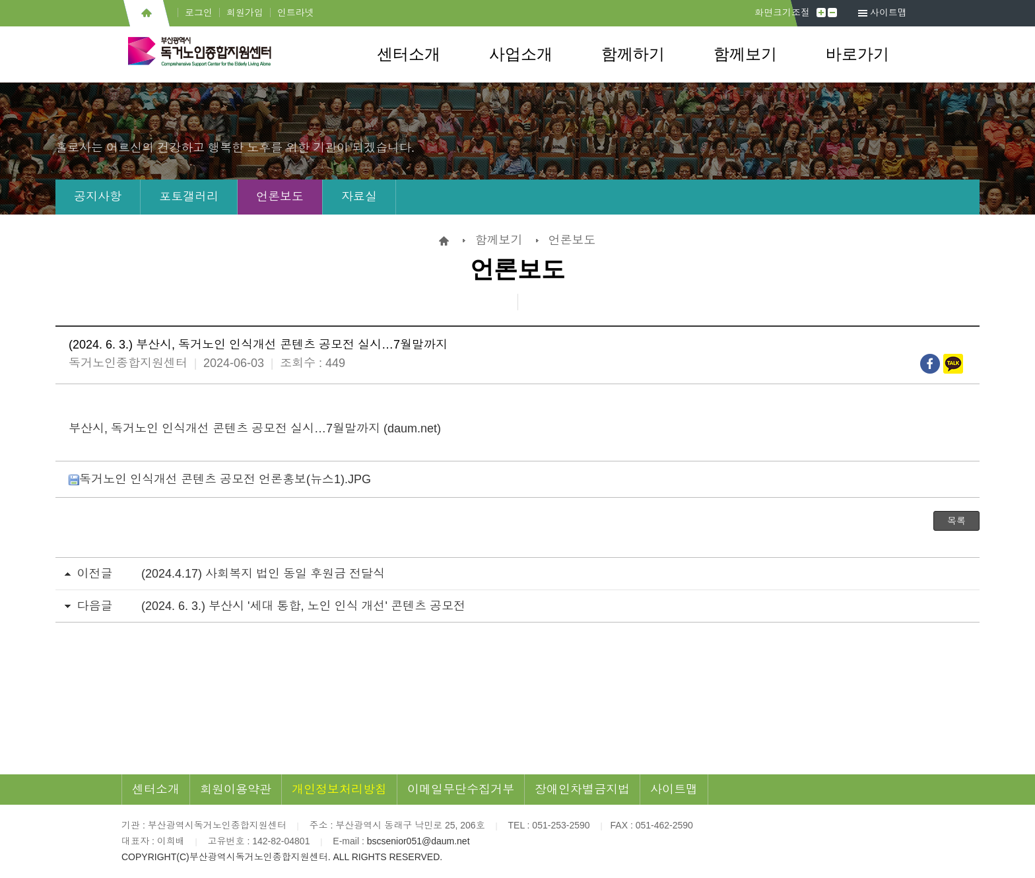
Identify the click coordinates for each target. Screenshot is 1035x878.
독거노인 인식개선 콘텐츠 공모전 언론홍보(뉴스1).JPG (220, 479)
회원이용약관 (235, 789)
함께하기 (633, 54)
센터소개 (408, 54)
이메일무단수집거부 (460, 789)
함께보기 (745, 54)
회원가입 (244, 12)
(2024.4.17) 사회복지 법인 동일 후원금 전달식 (263, 573)
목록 (956, 521)
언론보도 (280, 196)
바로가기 (857, 54)
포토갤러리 (188, 196)
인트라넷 (295, 12)
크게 (821, 12)
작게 (832, 12)
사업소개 (520, 54)
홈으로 (146, 13)
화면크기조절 (782, 12)
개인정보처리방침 (339, 789)
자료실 (359, 196)
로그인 (199, 12)
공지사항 (97, 196)
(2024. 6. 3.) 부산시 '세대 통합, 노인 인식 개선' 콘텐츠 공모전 (303, 606)
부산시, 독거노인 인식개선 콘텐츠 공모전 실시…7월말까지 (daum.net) (255, 428)
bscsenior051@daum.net (418, 841)
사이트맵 (888, 12)
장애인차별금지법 (582, 789)
